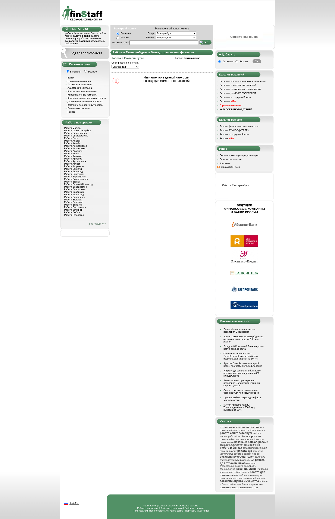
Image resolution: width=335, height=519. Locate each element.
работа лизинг (241, 472)
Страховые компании (79, 81)
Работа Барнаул (73, 169)
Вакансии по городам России (235, 97)
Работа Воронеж (73, 204)
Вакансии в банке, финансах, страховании (243, 81)
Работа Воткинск (73, 210)
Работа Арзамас (73, 156)
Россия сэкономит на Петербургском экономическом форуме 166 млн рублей (243, 339)
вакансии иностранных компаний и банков (243, 478)
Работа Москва (72, 128)
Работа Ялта (71, 138)
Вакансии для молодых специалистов (240, 89)
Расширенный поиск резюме (172, 28)
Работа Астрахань (74, 166)
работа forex (235, 436)
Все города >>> (97, 223)
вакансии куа (247, 460)
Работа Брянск (72, 181)
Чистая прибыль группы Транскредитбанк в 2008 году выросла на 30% (239, 407)
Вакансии (228, 101)
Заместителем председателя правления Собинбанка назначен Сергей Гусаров (241, 383)
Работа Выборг (72, 212)
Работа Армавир (73, 158)
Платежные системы (79, 108)
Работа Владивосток (75, 187)
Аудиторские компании (80, 88)
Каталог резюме (189, 505)
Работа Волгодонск (74, 197)
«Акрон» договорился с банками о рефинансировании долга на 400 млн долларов (242, 373)
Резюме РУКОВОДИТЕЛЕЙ (234, 130)
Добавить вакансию (171, 508)
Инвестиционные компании (82, 94)
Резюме (124, 37)
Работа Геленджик (74, 215)
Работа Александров (75, 146)
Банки (71, 77)
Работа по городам (147, 508)
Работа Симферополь (76, 135)
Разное (71, 111)
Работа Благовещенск (76, 179)
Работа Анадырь (73, 151)
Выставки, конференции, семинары (239, 155)
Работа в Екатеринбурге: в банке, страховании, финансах (153, 52)
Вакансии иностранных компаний (238, 85)
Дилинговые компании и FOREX (85, 101)
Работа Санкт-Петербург (77, 130)
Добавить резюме (194, 508)
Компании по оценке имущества (85, 105)
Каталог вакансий (168, 505)
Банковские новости (231, 159)
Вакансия (125, 33)
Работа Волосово (73, 202)
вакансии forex (252, 445)
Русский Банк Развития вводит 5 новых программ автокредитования (242, 364)
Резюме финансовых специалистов (239, 126)
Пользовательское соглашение (150, 510)
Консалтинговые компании (82, 91)
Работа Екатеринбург (235, 185)
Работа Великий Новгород (78, 184)
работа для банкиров (240, 484)
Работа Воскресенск (75, 207)
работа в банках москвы (247, 453)
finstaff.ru (74, 503)
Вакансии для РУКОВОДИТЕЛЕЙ (238, 93)
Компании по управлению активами (87, 98)
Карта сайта (176, 510)
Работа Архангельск (75, 161)
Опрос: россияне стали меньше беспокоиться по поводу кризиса (241, 391)
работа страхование (90, 38)
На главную (149, 505)
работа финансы (256, 430)
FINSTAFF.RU (76, 28)
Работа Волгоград (74, 194)
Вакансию (228, 61)
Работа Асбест (72, 163)
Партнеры (190, 510)
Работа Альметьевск (75, 148)
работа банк (71, 43)
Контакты (225, 163)
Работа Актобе (72, 143)
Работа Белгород (73, 171)
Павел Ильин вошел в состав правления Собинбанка (239, 330)
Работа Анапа (71, 153)
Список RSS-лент (230, 167)
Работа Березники (74, 174)
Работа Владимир (74, 192)
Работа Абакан (72, 140)
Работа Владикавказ (75, 189)
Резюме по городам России (234, 134)
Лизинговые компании (80, 84)
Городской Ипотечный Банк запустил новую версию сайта (243, 347)
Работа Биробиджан (75, 176)
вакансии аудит (228, 451)
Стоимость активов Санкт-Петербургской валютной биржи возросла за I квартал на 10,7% (240, 356)
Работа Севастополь (75, 133)
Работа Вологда (72, 199)
